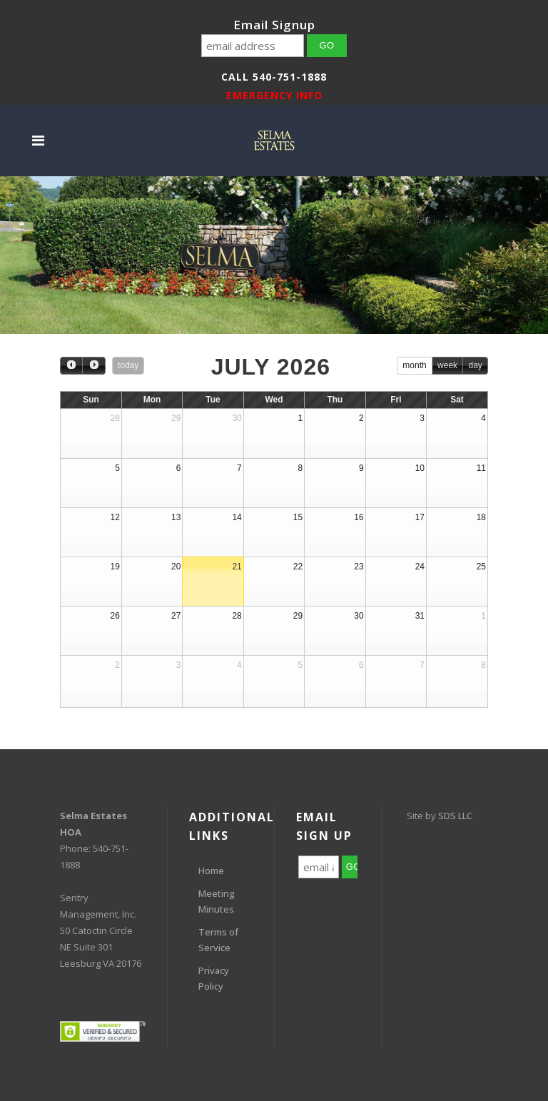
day (475, 365)
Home (211, 870)
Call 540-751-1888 (274, 76)
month (414, 365)
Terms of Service (218, 939)
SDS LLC (455, 815)
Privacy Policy (213, 978)
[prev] (71, 366)
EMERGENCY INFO (274, 95)
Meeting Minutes (216, 901)
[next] (93, 366)
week (447, 365)
